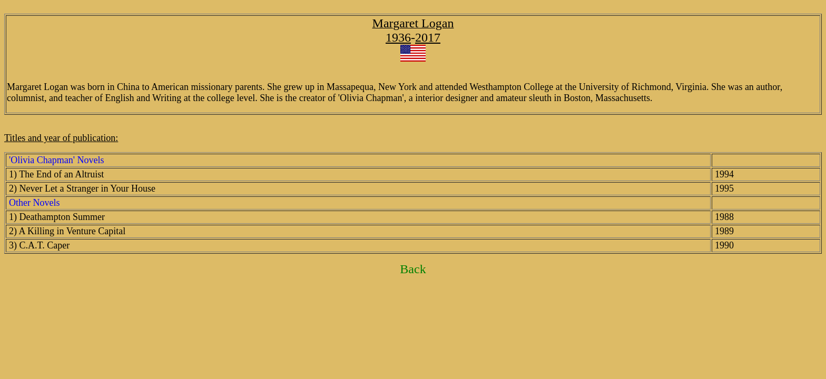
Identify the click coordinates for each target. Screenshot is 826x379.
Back (413, 269)
